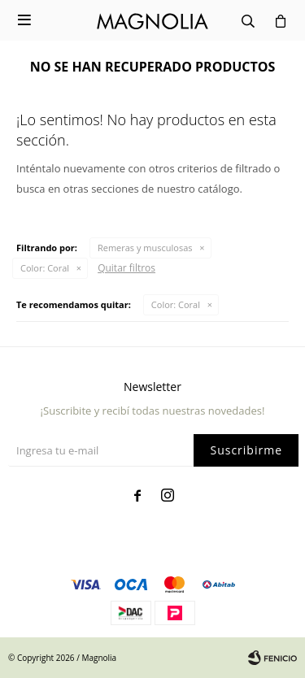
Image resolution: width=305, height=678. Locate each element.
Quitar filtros (126, 268)
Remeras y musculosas (145, 247)
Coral (44, 268)
